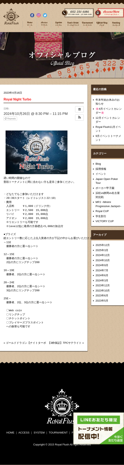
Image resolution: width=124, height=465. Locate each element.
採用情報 (101, 168)
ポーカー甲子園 (105, 188)
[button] (79, 117)
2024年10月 (103, 260)
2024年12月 (103, 255)
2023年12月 (103, 285)
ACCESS (23, 432)
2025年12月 (103, 245)
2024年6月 (102, 275)
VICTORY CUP (105, 221)
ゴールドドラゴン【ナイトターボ (26, 342)
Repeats (10, 118)
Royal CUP (102, 211)
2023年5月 (102, 300)
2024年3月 (102, 280)
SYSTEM (39, 432)
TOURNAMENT (58, 432)
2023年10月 (103, 290)
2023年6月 (102, 295)
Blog (98, 163)
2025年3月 (102, 250)
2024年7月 (102, 270)
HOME (10, 432)
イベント (101, 173)
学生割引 (101, 216)
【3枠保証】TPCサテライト (64, 342)
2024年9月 (102, 265)
